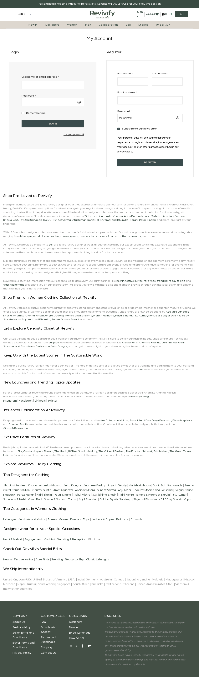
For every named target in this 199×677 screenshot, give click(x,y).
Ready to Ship (74, 559)
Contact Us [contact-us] (48, 652)
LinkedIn (40, 400)
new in (120, 281)
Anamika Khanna (112, 216)
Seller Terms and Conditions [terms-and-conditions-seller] (23, 635)
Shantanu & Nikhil (14, 499)
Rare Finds (42, 559)
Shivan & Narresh (55, 499)
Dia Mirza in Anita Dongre (51, 346)
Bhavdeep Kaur (182, 420)
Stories (143, 25)
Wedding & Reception (71, 539)
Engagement (33, 539)
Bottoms (122, 519)
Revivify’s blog (140, 396)
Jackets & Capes (103, 519)
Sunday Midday (87, 451)
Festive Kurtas (23, 559)
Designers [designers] (75, 622)
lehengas (26, 236)
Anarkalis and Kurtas (32, 519)
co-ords (136, 236)
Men (88, 25)
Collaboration (108, 25)
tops (94, 236)
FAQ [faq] (43, 622)
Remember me (36, 113)
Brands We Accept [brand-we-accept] (48, 629)
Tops (86, 519)
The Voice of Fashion (111, 451)
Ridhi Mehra (126, 494)
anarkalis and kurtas (46, 236)
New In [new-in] (73, 627)
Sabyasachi (92, 216)
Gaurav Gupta (41, 490)
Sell (128, 25)
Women (72, 25)
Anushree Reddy (94, 485)
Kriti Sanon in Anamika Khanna (141, 342)
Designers (52, 25)
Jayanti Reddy (117, 485)
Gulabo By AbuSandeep (115, 499)
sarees (64, 236)
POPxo (72, 451)
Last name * (159, 73)
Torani (134, 220)
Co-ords (136, 519)
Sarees (52, 519)
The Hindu (60, 451)
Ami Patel (106, 420)
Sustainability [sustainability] (21, 627)
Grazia (27, 451)
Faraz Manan (25, 494)
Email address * (127, 92)
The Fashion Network (138, 451)
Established (161, 451)
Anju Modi (124, 490)
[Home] (102, 14)
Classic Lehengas (97, 559)
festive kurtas (134, 281)
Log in (53, 124)
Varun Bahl (35, 499)
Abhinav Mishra (85, 490)
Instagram (10, 400)
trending (162, 281)
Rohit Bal (93, 220)
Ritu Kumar (79, 220)
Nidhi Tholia (44, 494)
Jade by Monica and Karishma (73, 315)
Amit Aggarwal (63, 490)
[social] (71, 646)
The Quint (175, 451)
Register (150, 162)
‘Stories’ (139, 369)
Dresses (75, 519)
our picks (54, 342)
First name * (125, 73)
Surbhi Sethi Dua (140, 420)
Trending (57, 559)
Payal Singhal (147, 220)
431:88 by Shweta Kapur (175, 499)
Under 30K (163, 25)
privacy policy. (125, 152)
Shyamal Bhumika (145, 499)
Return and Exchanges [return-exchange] (48, 639)
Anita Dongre (132, 216)
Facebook (26, 400)
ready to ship (177, 281)
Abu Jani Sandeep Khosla (20, 485)
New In (33, 25)
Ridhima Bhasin (106, 494)
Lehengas (9, 519)
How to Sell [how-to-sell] (76, 638)
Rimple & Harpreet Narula (153, 494)
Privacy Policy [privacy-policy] (22, 652)
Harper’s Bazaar (43, 451)
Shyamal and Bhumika (114, 220)
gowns (74, 236)
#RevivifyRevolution (15, 428)
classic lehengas (13, 284)
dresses (85, 236)
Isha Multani (121, 420)
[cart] (164, 14)
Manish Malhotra (151, 216)
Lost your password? (74, 134)
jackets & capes (108, 236)
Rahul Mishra (82, 494)
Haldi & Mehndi (13, 539)
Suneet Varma (62, 220)
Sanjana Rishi (17, 424)
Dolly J (47, 220)
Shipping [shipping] (46, 647)
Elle (20, 451)
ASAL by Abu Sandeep (27, 220)
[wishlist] (152, 14)
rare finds (150, 281)
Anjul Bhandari (88, 499)
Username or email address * (40, 77)
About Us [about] (19, 622)
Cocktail (49, 539)
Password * (29, 95)
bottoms (124, 236)
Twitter (52, 400)
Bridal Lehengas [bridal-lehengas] (79, 632)
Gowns (63, 519)
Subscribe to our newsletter (139, 128)
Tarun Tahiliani (21, 490)
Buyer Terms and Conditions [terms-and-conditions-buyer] (24, 645)
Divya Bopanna (161, 420)
